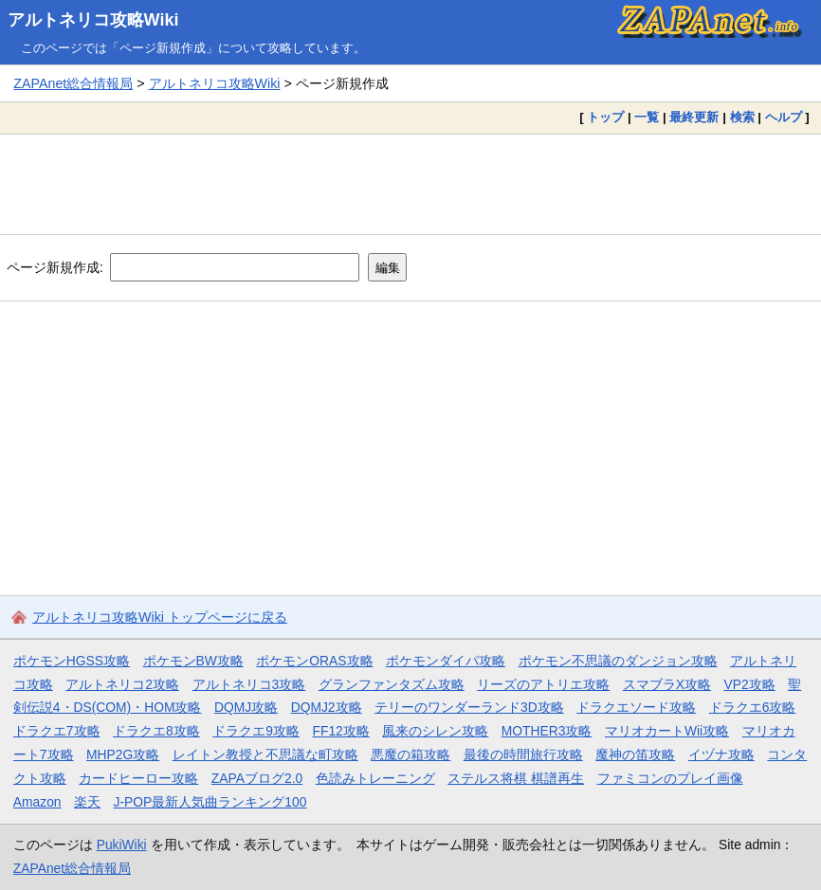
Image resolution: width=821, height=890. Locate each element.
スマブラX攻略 (667, 684)
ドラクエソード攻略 (636, 707)
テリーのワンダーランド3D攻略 (469, 707)
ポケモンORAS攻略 (314, 660)
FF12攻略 (340, 730)
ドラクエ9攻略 (256, 730)
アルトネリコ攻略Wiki (93, 19)
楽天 (87, 801)
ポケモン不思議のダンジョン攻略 (618, 660)
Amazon (37, 801)
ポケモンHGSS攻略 (71, 660)
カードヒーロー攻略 (138, 778)
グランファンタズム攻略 (392, 684)
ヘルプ (783, 117)
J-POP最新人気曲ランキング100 (210, 801)
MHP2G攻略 (122, 754)
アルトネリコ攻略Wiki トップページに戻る (159, 617)
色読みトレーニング (375, 778)
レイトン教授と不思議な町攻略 (265, 754)
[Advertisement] (410, 184)
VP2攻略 (749, 684)
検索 (742, 117)
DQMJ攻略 (246, 707)
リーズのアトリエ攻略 (543, 684)
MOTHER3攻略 (547, 730)
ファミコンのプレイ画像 (670, 778)
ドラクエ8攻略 (156, 730)
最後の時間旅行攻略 (523, 754)
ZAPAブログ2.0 (256, 778)
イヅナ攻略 (721, 754)
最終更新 (694, 117)
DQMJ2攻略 (326, 707)
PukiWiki (122, 844)
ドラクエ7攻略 (56, 730)
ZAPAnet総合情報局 (73, 83)
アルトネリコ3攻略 (249, 684)
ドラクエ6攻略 (752, 707)
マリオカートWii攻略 (667, 730)
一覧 (646, 117)
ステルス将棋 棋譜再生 (515, 778)
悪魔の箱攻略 (410, 754)
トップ (605, 117)
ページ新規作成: (55, 267)
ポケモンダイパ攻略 (445, 660)
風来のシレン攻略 (435, 730)
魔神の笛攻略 (635, 754)
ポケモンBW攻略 (193, 660)
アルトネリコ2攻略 (122, 684)
